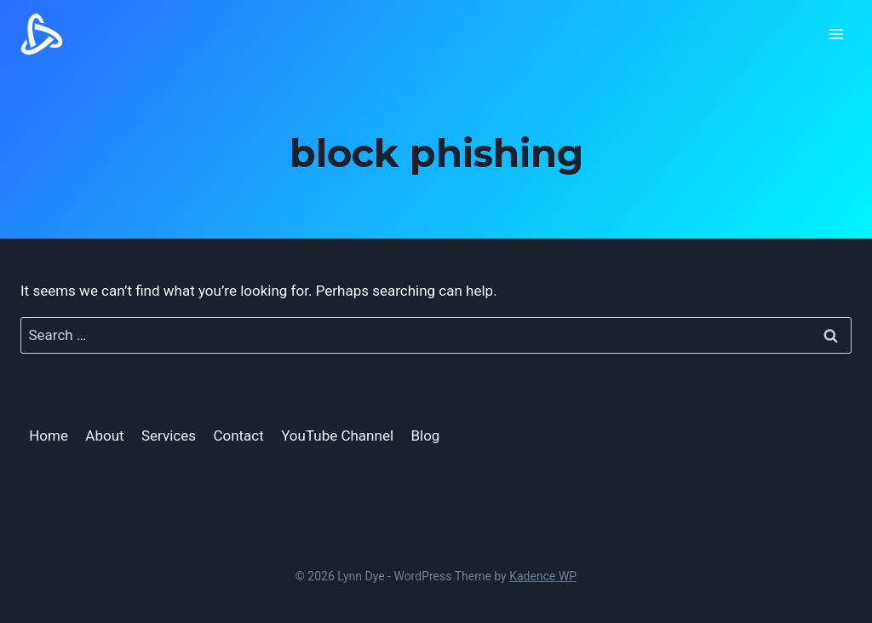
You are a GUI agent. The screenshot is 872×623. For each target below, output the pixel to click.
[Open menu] (836, 33)
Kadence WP (543, 576)
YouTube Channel (337, 435)
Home (48, 435)
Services (168, 435)
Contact (238, 435)
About (104, 435)
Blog (424, 435)
